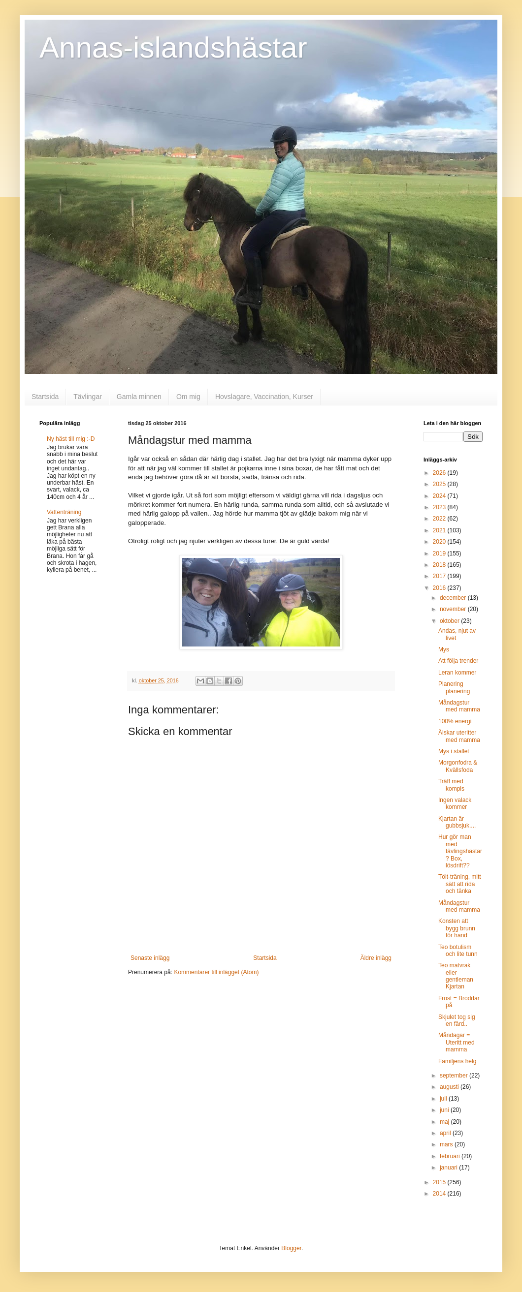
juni (445, 1110)
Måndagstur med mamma (459, 706)
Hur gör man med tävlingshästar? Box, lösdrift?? (460, 851)
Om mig (188, 396)
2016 (440, 587)
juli (444, 1098)
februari (450, 1156)
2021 (440, 530)
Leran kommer (457, 672)
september (454, 1075)
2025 (440, 484)
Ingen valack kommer (454, 803)
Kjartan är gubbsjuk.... (457, 822)
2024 (440, 495)
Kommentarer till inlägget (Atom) (216, 972)
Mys (443, 649)
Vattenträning (64, 512)
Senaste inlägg (149, 957)
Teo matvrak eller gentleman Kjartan (455, 976)
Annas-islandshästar (173, 47)
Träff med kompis (451, 785)
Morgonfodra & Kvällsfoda (457, 766)
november (454, 609)
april (446, 1133)
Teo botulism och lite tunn (458, 950)
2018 (440, 564)
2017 (440, 576)
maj (445, 1121)
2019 (440, 553)
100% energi (454, 721)
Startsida (45, 396)
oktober (450, 620)
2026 (440, 472)
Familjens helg (457, 1061)
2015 (440, 1182)
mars (447, 1144)
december (454, 597)
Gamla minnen (139, 396)
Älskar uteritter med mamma (459, 736)
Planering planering (454, 687)
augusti (450, 1086)
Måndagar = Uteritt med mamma (456, 1042)
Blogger (291, 1248)
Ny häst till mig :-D (71, 438)
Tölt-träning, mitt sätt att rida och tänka (459, 883)
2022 (440, 518)
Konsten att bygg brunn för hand (456, 928)
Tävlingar (87, 396)
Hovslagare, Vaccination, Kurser (264, 396)
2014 (440, 1193)
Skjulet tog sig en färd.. (456, 1020)
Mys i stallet (453, 751)
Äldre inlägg (376, 957)
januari (449, 1167)
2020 (440, 541)
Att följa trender (458, 660)
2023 (440, 507)
